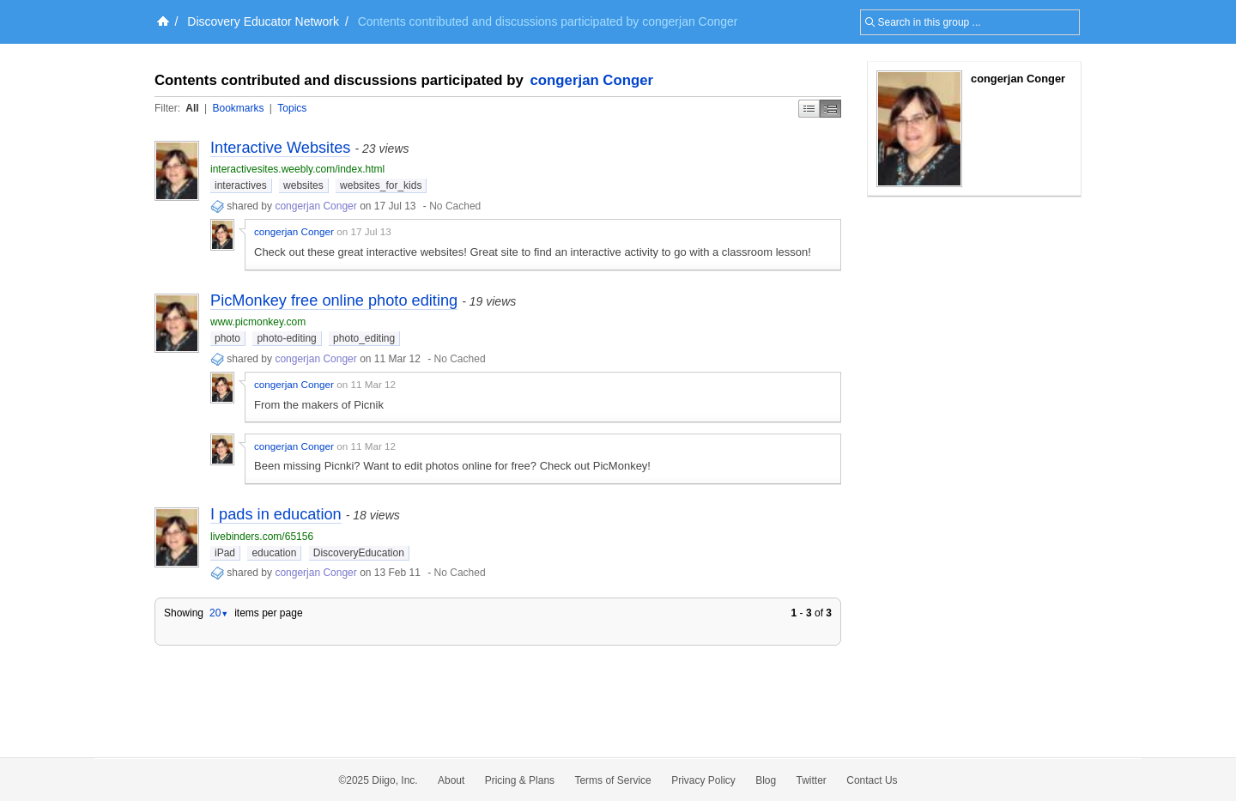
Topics (291, 108)
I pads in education (276, 514)
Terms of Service (612, 780)
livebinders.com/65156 (261, 537)
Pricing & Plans (519, 780)
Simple (809, 109)
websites (303, 185)
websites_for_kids (380, 185)
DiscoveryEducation (358, 553)
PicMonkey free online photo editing (333, 300)
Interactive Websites (280, 147)
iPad (225, 553)
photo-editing (286, 338)
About (451, 780)
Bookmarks (238, 108)
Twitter (812, 780)
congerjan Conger (592, 80)
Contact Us (871, 780)
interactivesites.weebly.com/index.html (297, 169)
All (191, 108)
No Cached (455, 206)
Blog (765, 780)
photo (227, 338)
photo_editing (364, 338)
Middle (830, 109)
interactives (241, 185)
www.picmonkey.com (258, 322)
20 (218, 613)
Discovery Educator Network (263, 21)
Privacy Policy (703, 780)
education (273, 553)
